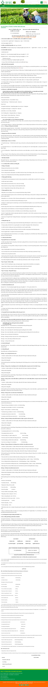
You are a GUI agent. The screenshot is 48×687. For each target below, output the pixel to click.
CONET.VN (43, 682)
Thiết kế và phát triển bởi (37, 682)
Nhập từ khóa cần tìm (39, 2)
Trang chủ (47, 6)
